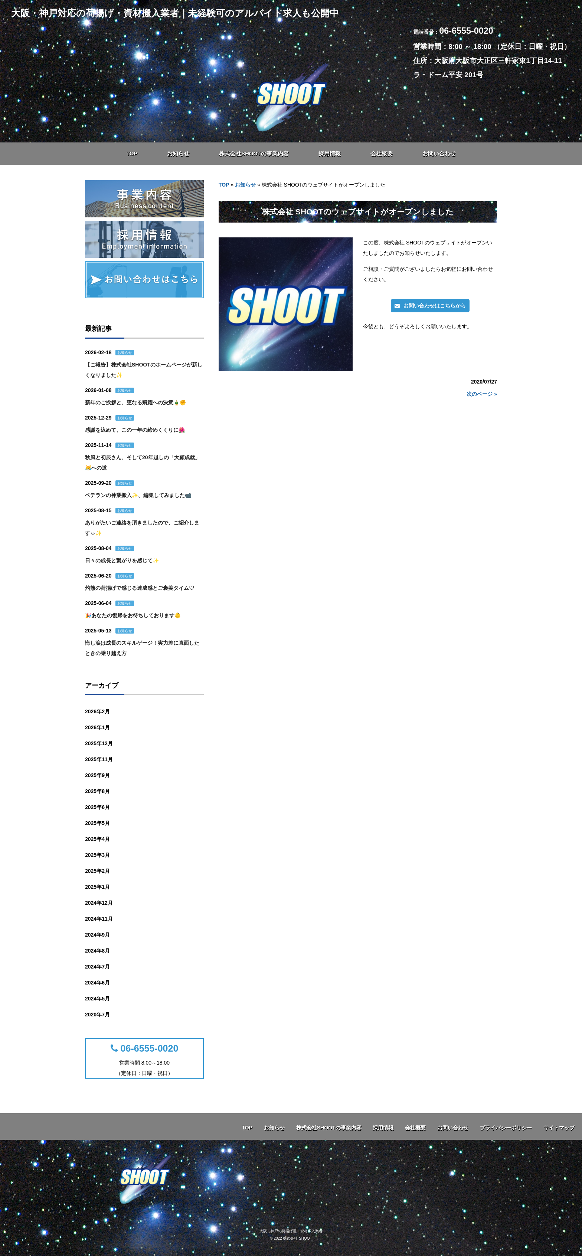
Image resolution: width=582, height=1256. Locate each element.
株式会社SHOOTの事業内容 (329, 1128)
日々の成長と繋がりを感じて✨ (122, 560)
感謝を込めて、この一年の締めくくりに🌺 (135, 430)
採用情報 (383, 1128)
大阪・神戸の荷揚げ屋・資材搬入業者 (291, 1231)
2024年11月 (99, 919)
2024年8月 (97, 951)
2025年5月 (97, 823)
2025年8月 (97, 791)
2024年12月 (99, 903)
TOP (224, 185)
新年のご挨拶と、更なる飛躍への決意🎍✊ (135, 402)
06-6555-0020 (145, 1048)
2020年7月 (97, 1014)
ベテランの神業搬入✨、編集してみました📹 (138, 495)
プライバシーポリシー (506, 1128)
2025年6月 (97, 807)
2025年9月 (97, 775)
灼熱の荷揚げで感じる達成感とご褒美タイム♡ (139, 588)
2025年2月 (97, 871)
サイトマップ (559, 1128)
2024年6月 (97, 983)
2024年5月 (97, 999)
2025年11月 (99, 759)
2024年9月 (97, 935)
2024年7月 (97, 967)
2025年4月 (97, 839)
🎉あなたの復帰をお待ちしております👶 (133, 615)
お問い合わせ (452, 1128)
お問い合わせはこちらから (430, 306)
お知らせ (245, 185)
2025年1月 (97, 887)
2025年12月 (99, 743)
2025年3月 (97, 855)
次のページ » (482, 394)
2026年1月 (97, 727)
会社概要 (415, 1128)
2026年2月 (97, 711)
